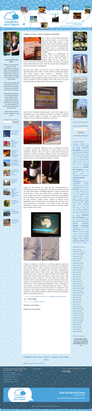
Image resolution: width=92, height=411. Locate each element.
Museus (82, 194)
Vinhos (87, 240)
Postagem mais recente (32, 357)
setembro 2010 (77, 320)
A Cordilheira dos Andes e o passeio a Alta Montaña (15, 163)
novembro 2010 (77, 315)
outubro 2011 (76, 290)
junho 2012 (76, 274)
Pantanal (75, 198)
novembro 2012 (77, 263)
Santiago (75, 227)
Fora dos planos (84, 175)
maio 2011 (76, 301)
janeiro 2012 (76, 286)
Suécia (74, 233)
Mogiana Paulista (81, 192)
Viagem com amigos (81, 238)
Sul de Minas (80, 233)
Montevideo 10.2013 (9, 377)
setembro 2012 (77, 267)
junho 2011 (76, 299)
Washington (79, 242)
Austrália (42, 301)
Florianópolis (76, 175)
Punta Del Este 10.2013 (10, 379)
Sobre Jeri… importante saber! (14, 181)
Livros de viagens (84, 185)
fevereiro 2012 (77, 283)
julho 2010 (76, 324)
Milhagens (82, 191)
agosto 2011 (76, 295)
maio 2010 (76, 329)
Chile (79, 161)
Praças (87, 205)
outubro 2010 (76, 317)
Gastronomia (79, 177)
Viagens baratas (78, 240)
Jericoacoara (76, 183)
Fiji (88, 173)
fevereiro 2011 (77, 308)
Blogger (57, 406)
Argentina (85, 148)
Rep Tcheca (76, 211)
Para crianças (84, 198)
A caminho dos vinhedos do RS (15, 202)
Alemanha (81, 146)
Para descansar (78, 200)
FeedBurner (84, 135)
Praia (74, 207)
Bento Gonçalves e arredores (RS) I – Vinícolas (14, 143)
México (77, 191)
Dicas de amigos (81, 168)
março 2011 (76, 306)
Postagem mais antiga (60, 357)
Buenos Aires (85, 156)
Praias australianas (83, 209)
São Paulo (86, 229)
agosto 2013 (76, 258)
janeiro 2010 (76, 331)
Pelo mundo (77, 203)
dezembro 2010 (77, 313)
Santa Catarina (81, 225)
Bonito (74, 155)
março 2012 (76, 281)
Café (81, 157)
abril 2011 (75, 304)
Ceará (82, 159)
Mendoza (76, 189)
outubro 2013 (76, 256)
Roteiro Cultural (80, 212)
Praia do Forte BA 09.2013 (11, 381)
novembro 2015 (77, 254)
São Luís (80, 229)
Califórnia (86, 157)
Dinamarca (86, 169)
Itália (87, 181)
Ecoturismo (76, 171)
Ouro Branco (80, 196)
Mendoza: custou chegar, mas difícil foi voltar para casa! (14, 193)
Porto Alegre (80, 205)
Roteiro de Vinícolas (81, 216)
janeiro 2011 (76, 311)
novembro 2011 (77, 288)
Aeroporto (36, 301)
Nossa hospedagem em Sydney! (15, 211)
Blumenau (75, 154)
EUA (74, 173)
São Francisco (82, 227)
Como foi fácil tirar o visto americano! (15, 132)
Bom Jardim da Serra (83, 154)
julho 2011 (76, 297)
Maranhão (82, 187)
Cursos (81, 167)
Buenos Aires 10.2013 (9, 372)
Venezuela (86, 236)
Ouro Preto (86, 196)
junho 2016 (76, 249)
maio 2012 (76, 276)
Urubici (79, 236)
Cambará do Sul (76, 159)
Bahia (83, 150)
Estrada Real (85, 171)
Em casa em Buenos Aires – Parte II (15, 221)
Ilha (84, 181)
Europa (82, 173)
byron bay (75, 157)
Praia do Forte (81, 207)
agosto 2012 (76, 270)
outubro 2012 (76, 265)
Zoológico (84, 242)
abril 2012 (75, 279)
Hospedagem (77, 181)
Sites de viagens (84, 231)
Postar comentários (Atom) (36, 363)
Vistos (74, 242)
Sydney (86, 233)
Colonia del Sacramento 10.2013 (12, 374)
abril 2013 (75, 261)
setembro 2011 (77, 292)
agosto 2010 (76, 322)
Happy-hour (76, 179)
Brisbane (78, 156)
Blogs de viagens (84, 152)
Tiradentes (75, 235)
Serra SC (76, 231)
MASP (87, 187)
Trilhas (81, 235)
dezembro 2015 (77, 251)
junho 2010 (76, 327)
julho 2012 (76, 272)
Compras (79, 164)
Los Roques (76, 187)
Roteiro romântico (81, 223)
